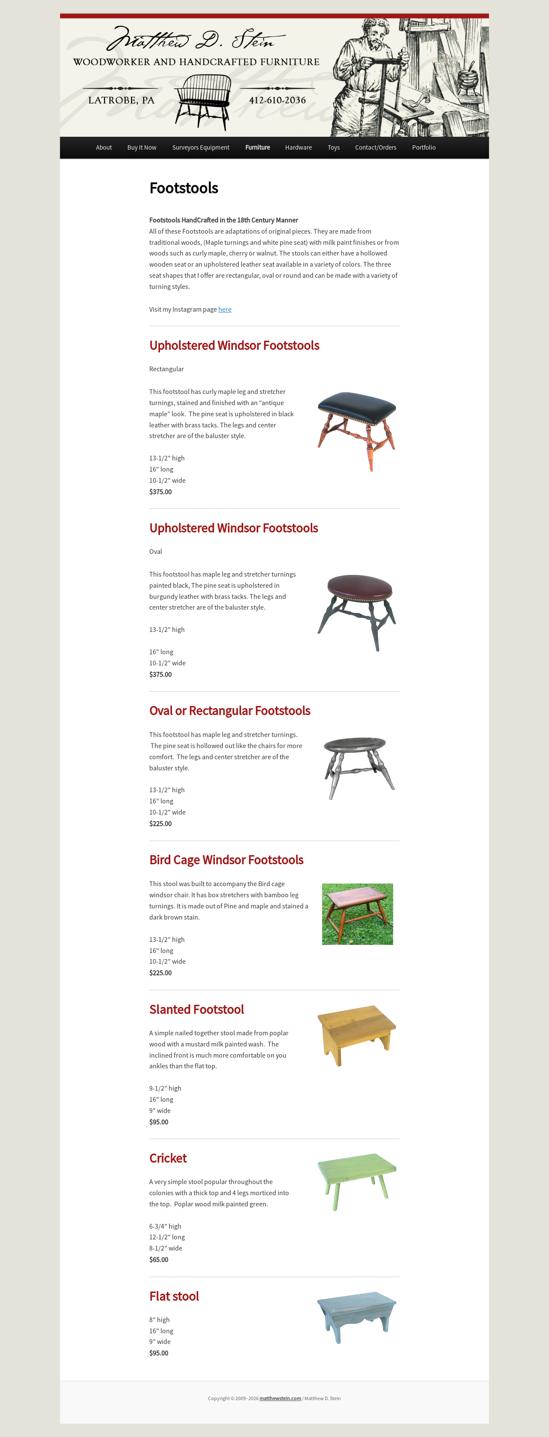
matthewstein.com (280, 1398)
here (225, 309)
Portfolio (424, 147)
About (104, 147)
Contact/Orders (375, 147)
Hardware (298, 147)
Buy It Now (142, 147)
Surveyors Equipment (200, 147)
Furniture (257, 147)
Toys (334, 147)
